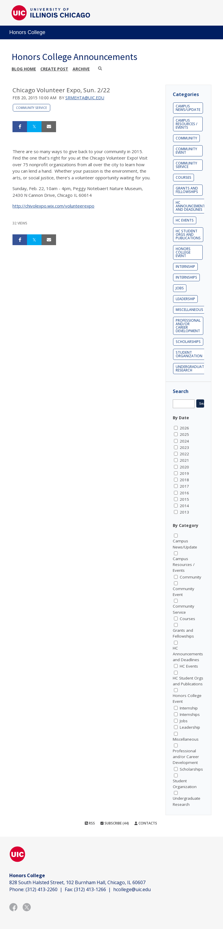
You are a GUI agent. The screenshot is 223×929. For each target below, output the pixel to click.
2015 (184, 499)
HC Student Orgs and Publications (188, 234)
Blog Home (24, 69)
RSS (90, 823)
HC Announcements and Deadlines (191, 206)
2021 (184, 460)
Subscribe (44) (114, 823)
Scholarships (188, 341)
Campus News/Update (188, 108)
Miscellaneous (189, 309)
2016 (184, 493)
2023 (184, 447)
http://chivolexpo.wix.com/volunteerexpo (53, 206)
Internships (186, 277)
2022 (184, 453)
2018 (184, 479)
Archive (81, 69)
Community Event (186, 150)
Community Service (31, 108)
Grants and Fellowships (187, 190)
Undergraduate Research (191, 368)
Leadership (185, 298)
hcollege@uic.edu (132, 889)
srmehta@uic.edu (84, 97)
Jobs (180, 288)
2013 (184, 512)
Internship (185, 266)
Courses (183, 177)
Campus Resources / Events (186, 124)
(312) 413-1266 (90, 889)
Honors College (27, 32)
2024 (184, 441)
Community (186, 138)
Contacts (145, 823)
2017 (184, 486)
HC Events (185, 220)
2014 (184, 505)
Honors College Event (183, 252)
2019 (184, 473)
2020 (184, 467)
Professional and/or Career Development (188, 325)
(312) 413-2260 (41, 889)
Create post (54, 69)
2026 (184, 428)
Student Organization (189, 354)
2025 (184, 434)
